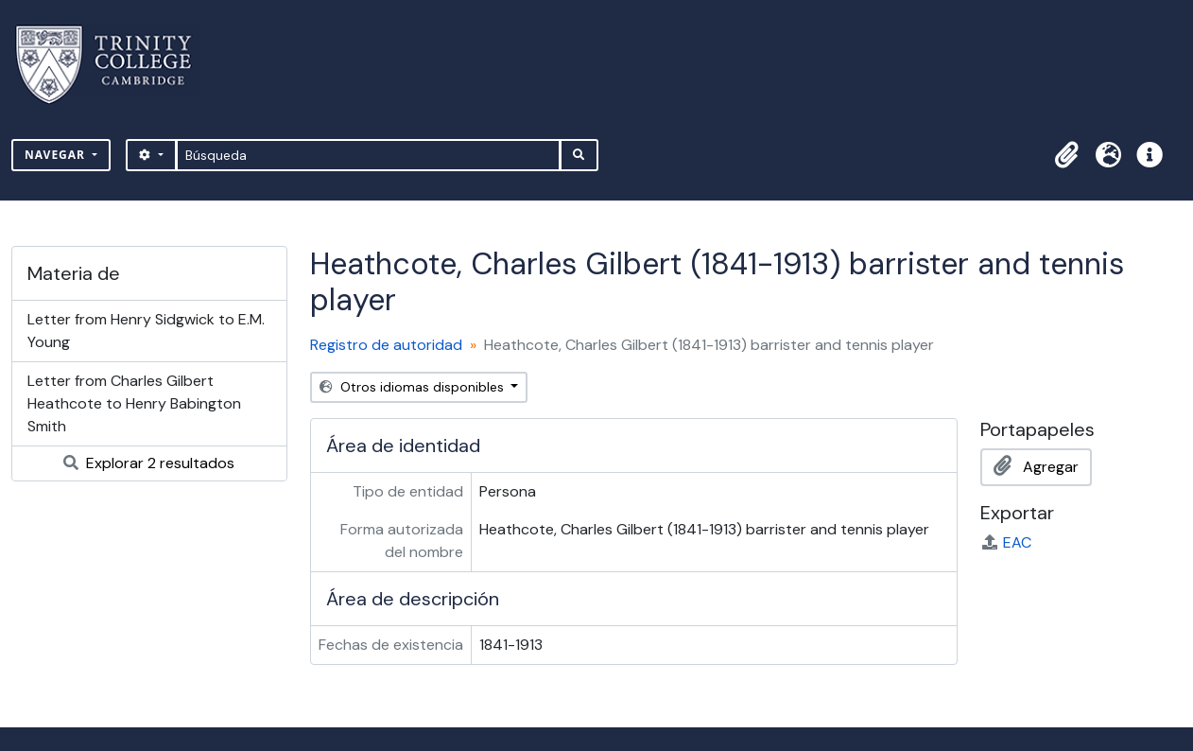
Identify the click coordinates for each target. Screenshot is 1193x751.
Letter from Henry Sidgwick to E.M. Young (146, 330)
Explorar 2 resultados (148, 463)
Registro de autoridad (386, 345)
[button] (1066, 155)
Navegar (57, 155)
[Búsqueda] (368, 155)
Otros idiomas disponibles (414, 386)
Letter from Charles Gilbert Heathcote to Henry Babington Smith (134, 403)
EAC (1005, 542)
